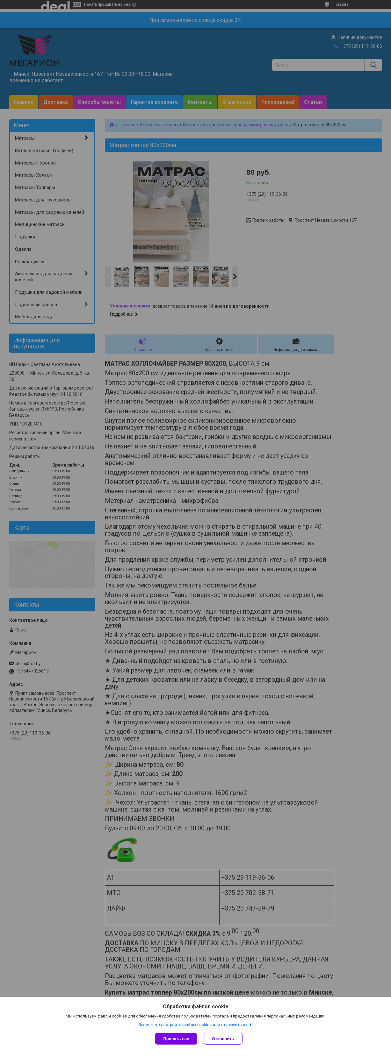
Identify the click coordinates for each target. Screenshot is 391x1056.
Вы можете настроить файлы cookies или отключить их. (193, 1024)
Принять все (176, 1038)
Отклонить (223, 1038)
